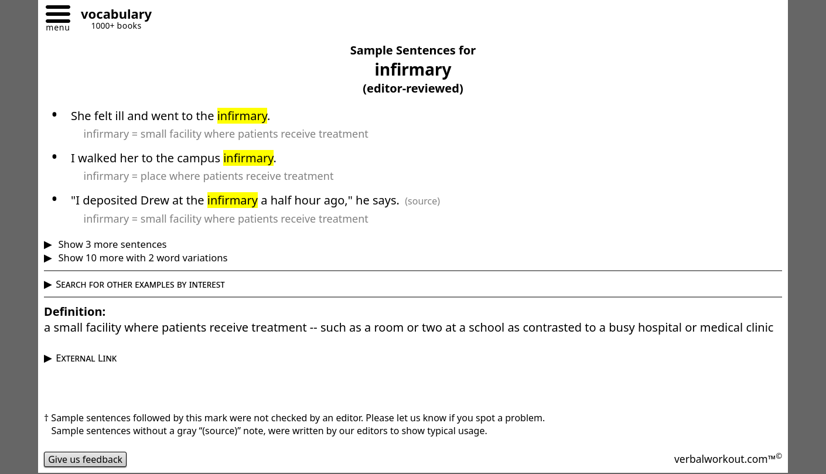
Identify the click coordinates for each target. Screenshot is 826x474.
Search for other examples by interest (140, 284)
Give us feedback (85, 459)
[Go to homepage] (112, 15)
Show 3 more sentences (111, 244)
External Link (86, 357)
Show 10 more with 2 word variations (141, 257)
